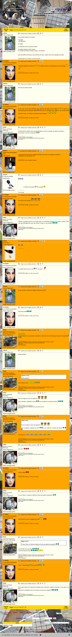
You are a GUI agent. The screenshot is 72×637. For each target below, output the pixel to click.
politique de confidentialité (49, 630)
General (15, 23)
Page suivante (66, 30)
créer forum (19, 630)
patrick (67, 12)
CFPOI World (7, 23)
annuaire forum (37, 630)
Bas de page (6, 30)
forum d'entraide (27, 630)
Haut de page (6, 607)
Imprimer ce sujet (8, 625)
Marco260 (62, 12)
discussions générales (26, 23)
